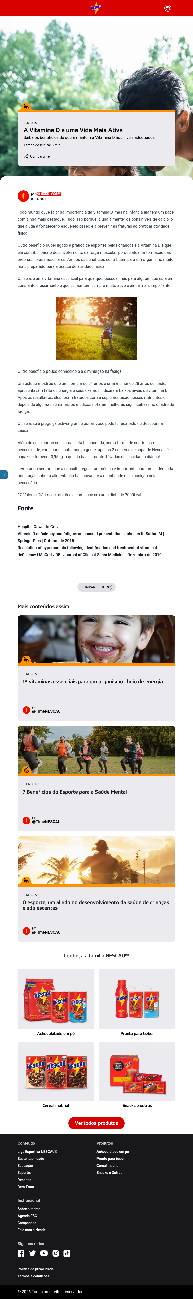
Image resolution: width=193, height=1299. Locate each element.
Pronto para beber (110, 1159)
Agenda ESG (27, 1216)
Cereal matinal (107, 1166)
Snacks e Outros (109, 1173)
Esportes (25, 1173)
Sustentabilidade (31, 1159)
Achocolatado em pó (112, 1152)
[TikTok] (66, 1253)
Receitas (24, 1180)
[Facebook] (21, 1253)
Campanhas (27, 1223)
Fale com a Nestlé (32, 1230)
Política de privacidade (36, 1269)
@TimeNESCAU (48, 194)
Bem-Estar (26, 1187)
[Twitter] (32, 1253)
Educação (25, 1166)
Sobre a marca (29, 1209)
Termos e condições (34, 1276)
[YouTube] (44, 1253)
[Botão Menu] (20, 8)
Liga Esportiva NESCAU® (37, 1152)
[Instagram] (55, 1253)
